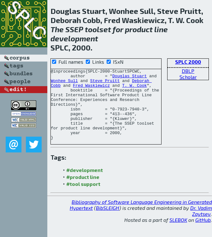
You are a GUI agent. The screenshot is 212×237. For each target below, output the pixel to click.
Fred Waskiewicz (91, 89)
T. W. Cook (134, 89)
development (74, 38)
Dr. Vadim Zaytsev (201, 225)
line (161, 29)
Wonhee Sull (64, 83)
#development (84, 184)
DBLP (188, 71)
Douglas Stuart (129, 77)
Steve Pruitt (105, 83)
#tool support (83, 198)
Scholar (188, 77)
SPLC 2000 (188, 62)
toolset (98, 29)
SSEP (74, 29)
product (139, 29)
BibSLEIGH (107, 222)
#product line (82, 191)
